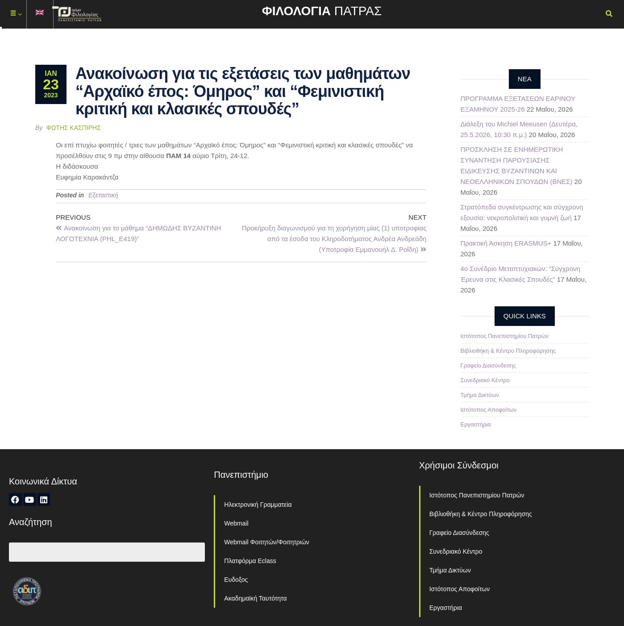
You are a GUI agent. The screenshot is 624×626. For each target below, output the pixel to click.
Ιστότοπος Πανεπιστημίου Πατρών (505, 336)
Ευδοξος (236, 579)
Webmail (236, 523)
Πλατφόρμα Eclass (250, 560)
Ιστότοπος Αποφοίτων (489, 409)
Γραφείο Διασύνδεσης (488, 365)
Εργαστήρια (476, 424)
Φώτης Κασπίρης (73, 127)
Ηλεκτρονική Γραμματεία (257, 504)
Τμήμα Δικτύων (480, 395)
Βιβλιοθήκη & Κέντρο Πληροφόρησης (508, 350)
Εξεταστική (103, 195)
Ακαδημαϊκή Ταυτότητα (255, 598)
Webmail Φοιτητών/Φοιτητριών (266, 542)
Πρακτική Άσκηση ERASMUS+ (506, 243)
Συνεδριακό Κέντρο (485, 380)
